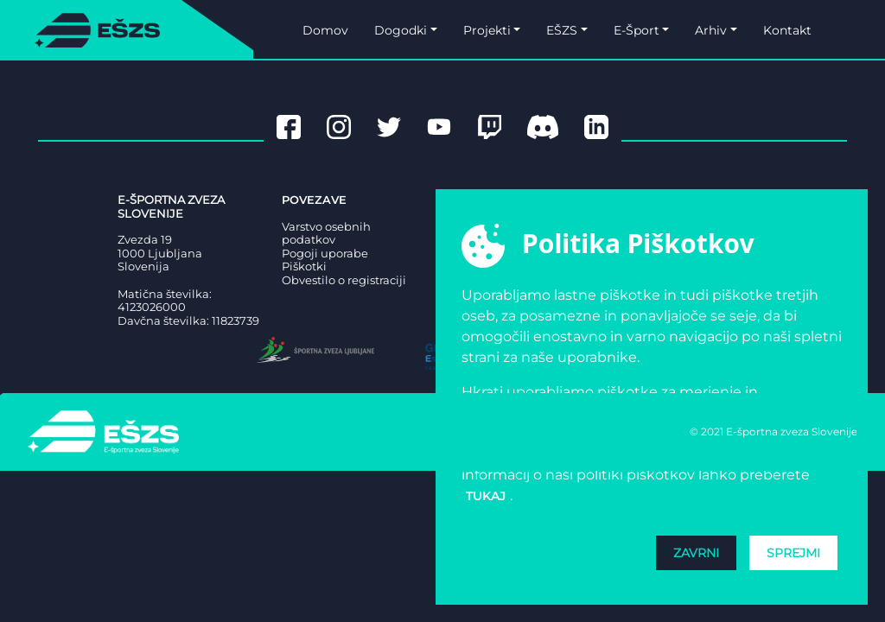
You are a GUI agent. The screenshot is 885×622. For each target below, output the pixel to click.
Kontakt (787, 30)
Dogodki (400, 30)
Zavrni (696, 553)
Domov (325, 30)
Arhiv (711, 30)
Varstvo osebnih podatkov (326, 233)
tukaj (486, 496)
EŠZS (561, 30)
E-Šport (636, 30)
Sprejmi (793, 553)
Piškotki (304, 266)
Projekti (487, 30)
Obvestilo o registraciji (344, 280)
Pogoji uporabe (325, 253)
